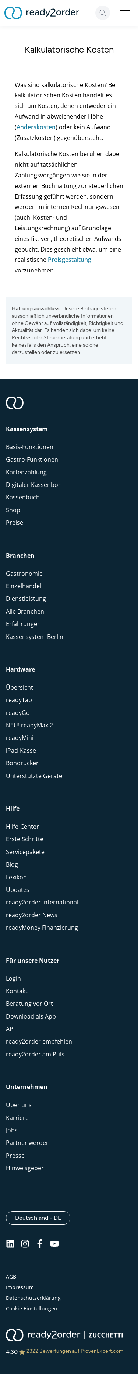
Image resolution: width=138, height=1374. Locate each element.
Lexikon (16, 877)
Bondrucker (22, 763)
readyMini (19, 738)
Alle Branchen (25, 611)
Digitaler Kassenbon (34, 485)
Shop (13, 510)
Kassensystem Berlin (34, 637)
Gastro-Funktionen (32, 459)
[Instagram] (25, 1246)
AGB (11, 1276)
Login (13, 979)
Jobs (12, 1130)
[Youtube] (54, 1246)
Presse (15, 1155)
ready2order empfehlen (39, 1041)
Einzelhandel (23, 586)
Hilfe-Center (22, 826)
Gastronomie (24, 574)
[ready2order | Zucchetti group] (64, 1336)
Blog (12, 864)
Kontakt (17, 991)
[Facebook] (39, 1246)
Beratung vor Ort (29, 1003)
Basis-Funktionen (29, 447)
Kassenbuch (23, 497)
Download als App (31, 1016)
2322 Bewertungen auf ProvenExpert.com (74, 1351)
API (10, 1029)
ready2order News (31, 915)
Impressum (20, 1287)
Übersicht (19, 687)
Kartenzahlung (26, 472)
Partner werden (28, 1143)
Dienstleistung (26, 598)
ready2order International (42, 902)
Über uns (19, 1105)
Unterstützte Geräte (34, 776)
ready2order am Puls (35, 1054)
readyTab (19, 700)
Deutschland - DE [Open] (42, 1217)
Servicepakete (25, 852)
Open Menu (125, 13)
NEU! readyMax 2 (29, 725)
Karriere (17, 1118)
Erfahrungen (23, 624)
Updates (17, 890)
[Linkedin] (10, 1246)
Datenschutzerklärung (33, 1297)
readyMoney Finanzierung (42, 927)
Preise (14, 522)
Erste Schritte (24, 839)
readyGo (18, 713)
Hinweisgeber (25, 1168)
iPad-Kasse (21, 750)
